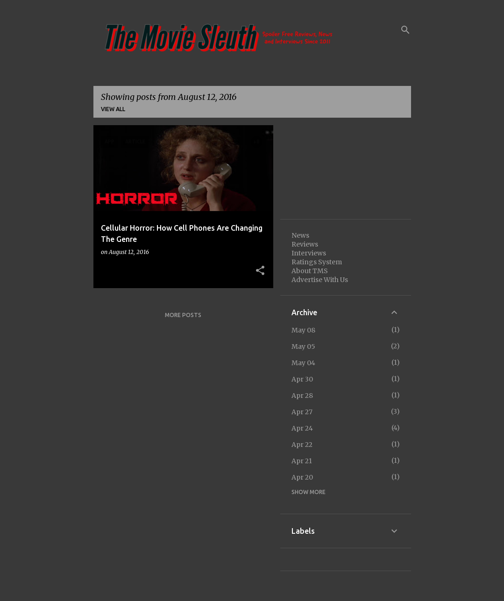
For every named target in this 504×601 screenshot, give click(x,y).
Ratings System (316, 262)
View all (113, 109)
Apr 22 (301, 444)
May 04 (303, 363)
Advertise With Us (319, 280)
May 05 (303, 346)
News (300, 235)
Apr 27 (301, 412)
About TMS (309, 271)
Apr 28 (302, 395)
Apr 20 (302, 477)
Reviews (304, 244)
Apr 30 (302, 379)
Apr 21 (301, 461)
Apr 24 (302, 428)
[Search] (405, 30)
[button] (260, 271)
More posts (183, 315)
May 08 (303, 330)
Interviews (308, 253)
